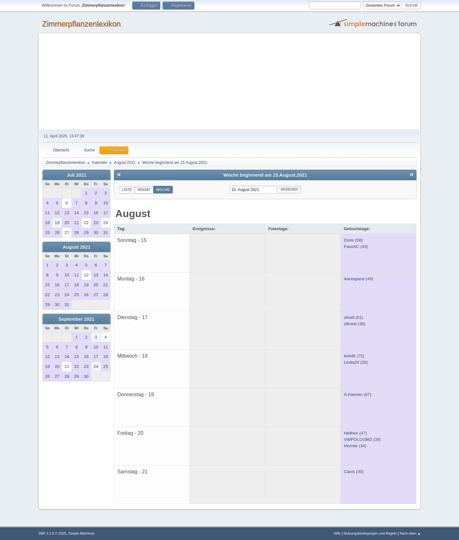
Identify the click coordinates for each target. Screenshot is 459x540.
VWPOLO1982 (358, 439)
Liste (127, 190)
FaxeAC (351, 246)
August (132, 213)
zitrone (350, 323)
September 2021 (76, 319)
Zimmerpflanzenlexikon (81, 23)
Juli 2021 (76, 175)
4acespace (354, 278)
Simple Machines (81, 533)
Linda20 (351, 362)
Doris (349, 240)
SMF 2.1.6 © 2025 (52, 533)
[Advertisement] (229, 81)
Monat (144, 190)
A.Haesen (353, 394)
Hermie (351, 445)
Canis (349, 471)
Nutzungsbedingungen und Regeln (370, 533)
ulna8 (349, 317)
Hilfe (337, 533)
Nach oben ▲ (410, 533)
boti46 (349, 356)
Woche (163, 190)
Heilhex (351, 433)
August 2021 (76, 247)
